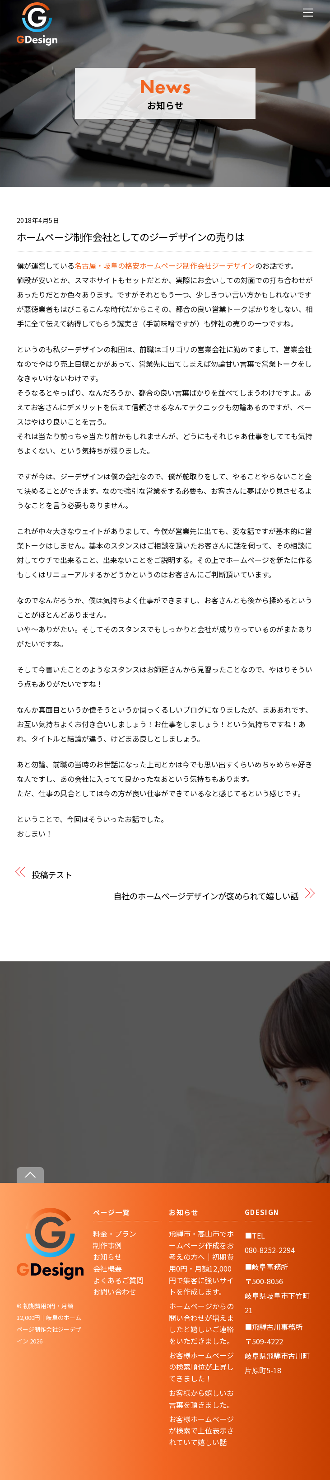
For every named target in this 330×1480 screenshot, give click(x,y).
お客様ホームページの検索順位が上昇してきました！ (201, 1367)
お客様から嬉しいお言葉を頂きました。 (201, 1398)
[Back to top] (30, 1175)
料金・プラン (114, 1233)
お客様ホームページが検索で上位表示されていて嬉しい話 (201, 1430)
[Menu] (308, 12)
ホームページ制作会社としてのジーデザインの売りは (131, 236)
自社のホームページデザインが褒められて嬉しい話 (205, 895)
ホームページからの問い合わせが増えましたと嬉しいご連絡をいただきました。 (201, 1323)
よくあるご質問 (118, 1280)
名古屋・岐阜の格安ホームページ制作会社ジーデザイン (164, 265)
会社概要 (107, 1268)
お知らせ (107, 1256)
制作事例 (107, 1245)
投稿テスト (52, 874)
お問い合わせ (114, 1291)
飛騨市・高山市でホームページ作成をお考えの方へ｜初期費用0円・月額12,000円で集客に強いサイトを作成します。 (201, 1262)
